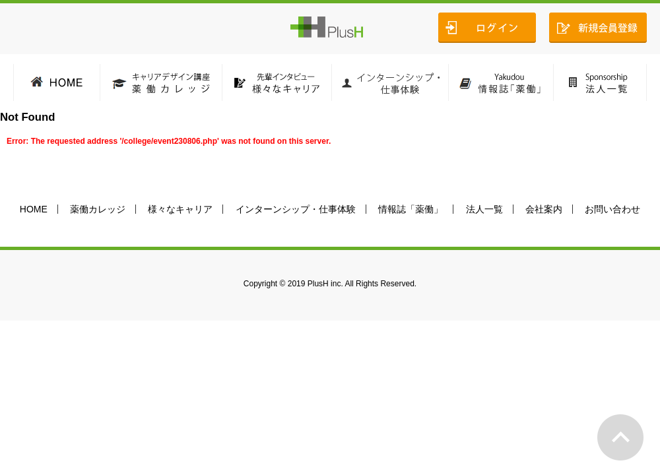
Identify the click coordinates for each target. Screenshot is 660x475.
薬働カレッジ (97, 209)
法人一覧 (484, 209)
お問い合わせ (612, 209)
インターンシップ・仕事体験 (296, 209)
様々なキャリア (180, 209)
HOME (34, 209)
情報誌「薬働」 (410, 209)
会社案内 (543, 209)
